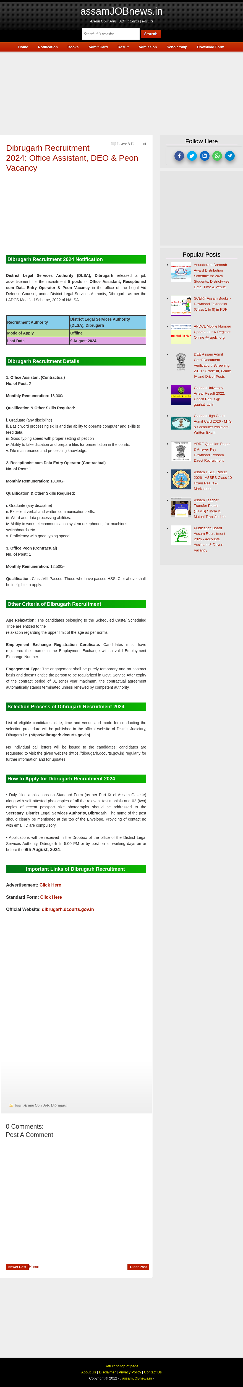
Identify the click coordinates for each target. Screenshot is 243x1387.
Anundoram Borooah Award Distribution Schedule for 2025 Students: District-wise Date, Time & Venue (211, 276)
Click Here (50, 885)
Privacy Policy (130, 1372)
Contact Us (153, 1372)
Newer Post (17, 1267)
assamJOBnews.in (121, 11)
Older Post (138, 1267)
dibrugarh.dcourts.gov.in (68, 909)
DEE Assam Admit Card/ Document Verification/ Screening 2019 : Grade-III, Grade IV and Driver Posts (212, 365)
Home (34, 1267)
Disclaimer (107, 1372)
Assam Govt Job (36, 1105)
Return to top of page (121, 1366)
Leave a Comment (131, 144)
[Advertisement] (121, 92)
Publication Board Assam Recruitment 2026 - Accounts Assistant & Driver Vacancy (209, 539)
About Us (88, 1372)
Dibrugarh (59, 1105)
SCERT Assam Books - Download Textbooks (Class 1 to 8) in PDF (212, 303)
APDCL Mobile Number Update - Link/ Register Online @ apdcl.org (212, 331)
